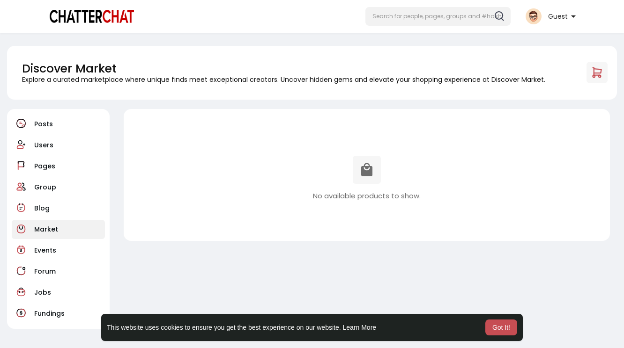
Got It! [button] (501, 327)
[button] (438, 16)
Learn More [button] (360, 327)
